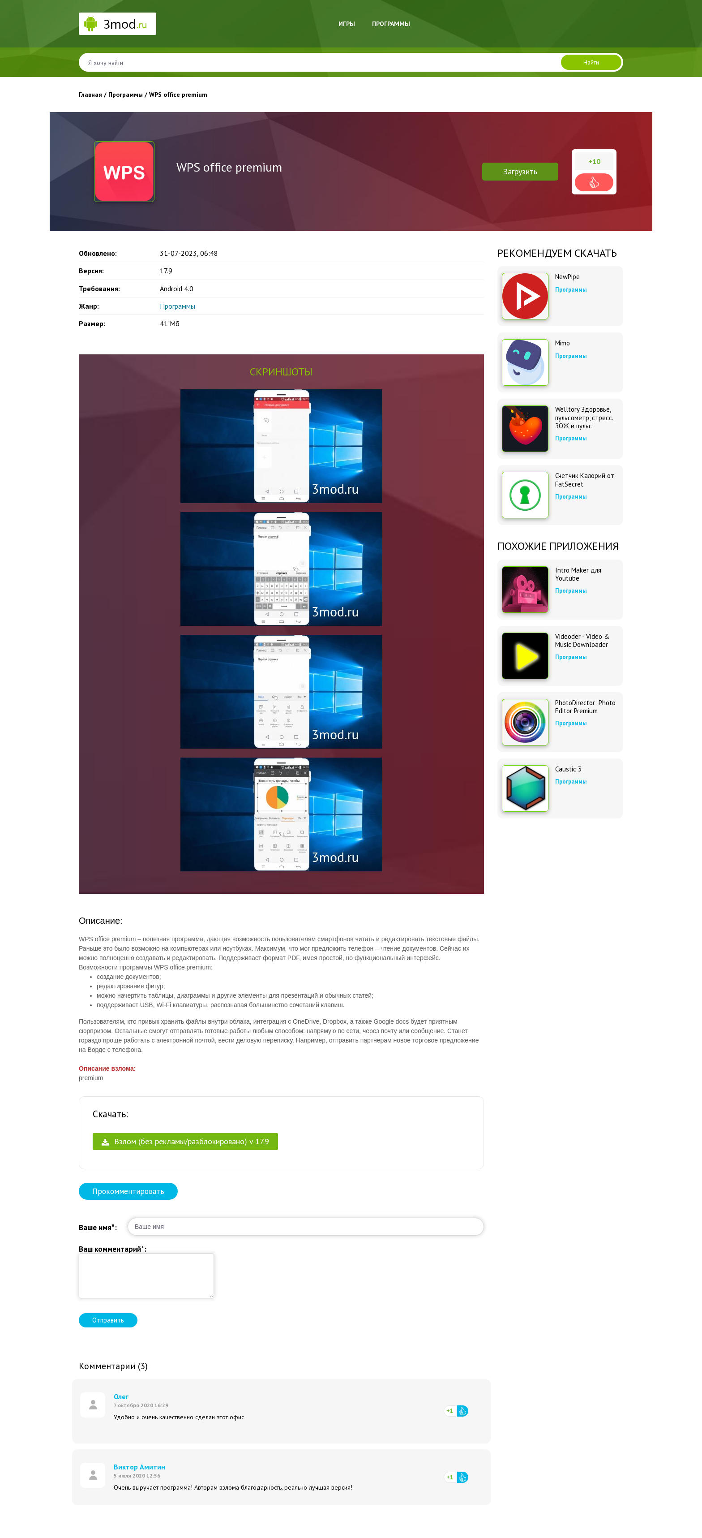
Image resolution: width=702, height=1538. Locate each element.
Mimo (562, 343)
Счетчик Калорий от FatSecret (584, 480)
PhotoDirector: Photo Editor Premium (585, 707)
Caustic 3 (568, 769)
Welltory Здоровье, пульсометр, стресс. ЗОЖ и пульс (584, 417)
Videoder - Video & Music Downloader (582, 641)
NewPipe (567, 277)
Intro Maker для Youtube (578, 574)
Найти (591, 62)
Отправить (108, 1320)
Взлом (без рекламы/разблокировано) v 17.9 (185, 1141)
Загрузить (520, 171)
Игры (346, 24)
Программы (391, 24)
